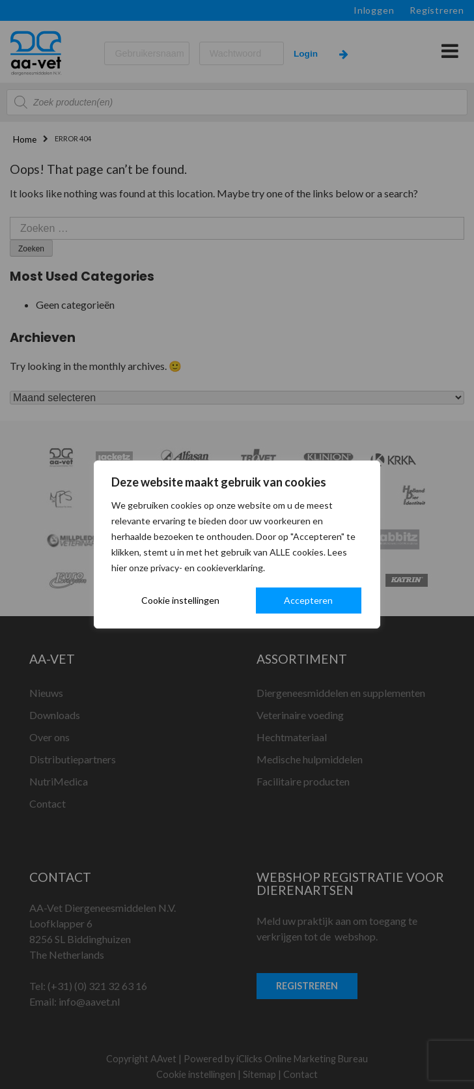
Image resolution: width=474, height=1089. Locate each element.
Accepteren (308, 600)
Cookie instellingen (180, 600)
